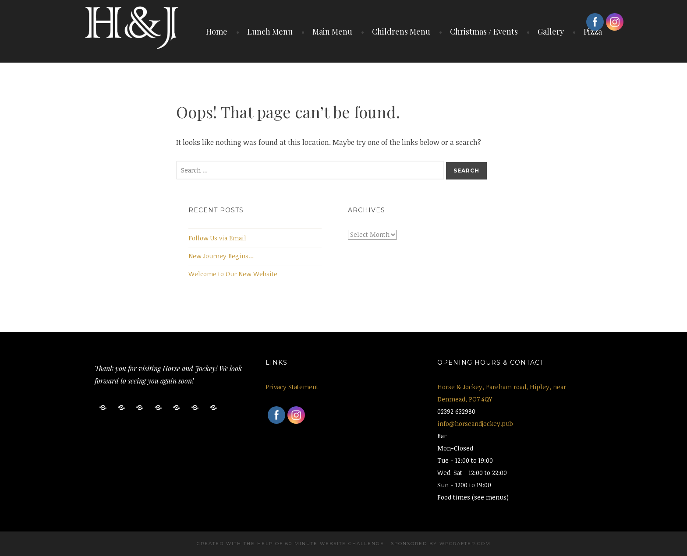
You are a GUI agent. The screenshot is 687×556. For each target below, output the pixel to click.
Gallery (551, 31)
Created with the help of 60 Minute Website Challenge (290, 543)
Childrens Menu (401, 31)
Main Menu (332, 31)
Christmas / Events (484, 31)
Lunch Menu (270, 31)
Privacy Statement (292, 387)
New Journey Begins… (221, 256)
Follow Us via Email (217, 238)
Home (216, 31)
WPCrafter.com (465, 543)
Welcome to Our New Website (232, 274)
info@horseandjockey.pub (475, 423)
